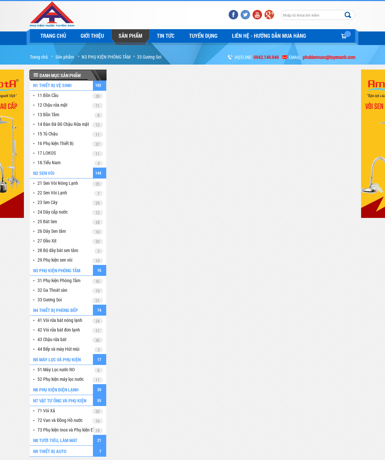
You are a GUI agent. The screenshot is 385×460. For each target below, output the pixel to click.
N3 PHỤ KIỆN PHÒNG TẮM (106, 57)
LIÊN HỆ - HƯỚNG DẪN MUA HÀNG (269, 35)
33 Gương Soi (149, 57)
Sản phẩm (130, 35)
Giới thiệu (92, 35)
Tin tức (166, 35)
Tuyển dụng (203, 35)
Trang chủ (53, 35)
